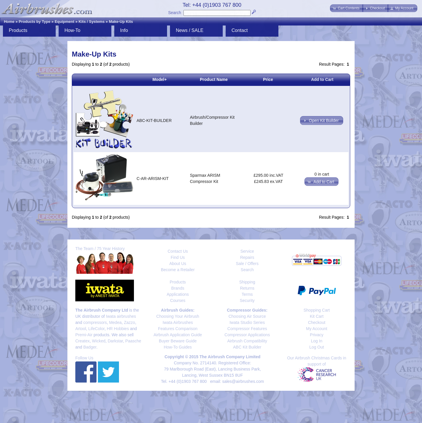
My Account (316, 328)
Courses (177, 300)
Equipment (64, 21)
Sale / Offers (247, 263)
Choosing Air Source (247, 316)
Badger (89, 347)
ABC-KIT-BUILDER (154, 120)
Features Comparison (178, 328)
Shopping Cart (317, 310)
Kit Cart (317, 316)
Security (247, 300)
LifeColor (96, 328)
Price (268, 79)
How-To (72, 30)
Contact (240, 30)
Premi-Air (83, 334)
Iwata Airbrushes (178, 322)
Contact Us (178, 251)
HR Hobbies (118, 328)
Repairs (247, 257)
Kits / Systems (92, 21)
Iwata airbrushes (121, 316)
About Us (177, 263)
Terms (247, 294)
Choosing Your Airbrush (177, 316)
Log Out (316, 347)
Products (18, 30)
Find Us (178, 257)
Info (124, 30)
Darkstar (115, 341)
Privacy (317, 334)
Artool (80, 328)
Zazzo (129, 322)
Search (174, 12)
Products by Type (34, 21)
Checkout (316, 322)
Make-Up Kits (121, 21)
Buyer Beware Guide (178, 341)
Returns (247, 288)
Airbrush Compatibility (247, 341)
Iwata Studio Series (247, 322)
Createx (82, 341)
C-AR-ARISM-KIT (153, 178)
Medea (115, 322)
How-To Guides (178, 347)
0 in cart (321, 174)
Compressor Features (247, 328)
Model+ (159, 79)
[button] (346, 8)
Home (9, 21)
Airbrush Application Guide (178, 334)
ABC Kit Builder (247, 347)
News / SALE (189, 30)
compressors (95, 322)
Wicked (99, 341)
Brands (177, 288)
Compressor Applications (247, 334)
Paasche (133, 341)
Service (247, 251)
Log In (316, 341)
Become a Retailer (178, 269)
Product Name (214, 79)
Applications (178, 294)
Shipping (247, 282)
